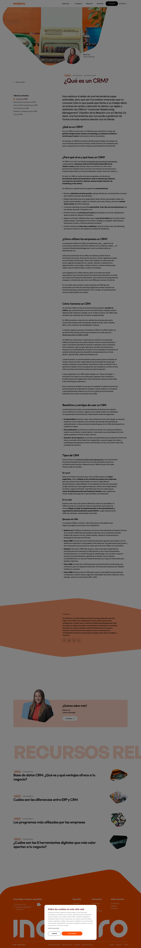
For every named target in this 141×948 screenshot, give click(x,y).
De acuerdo (72, 933)
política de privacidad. (53, 928)
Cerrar (54, 933)
